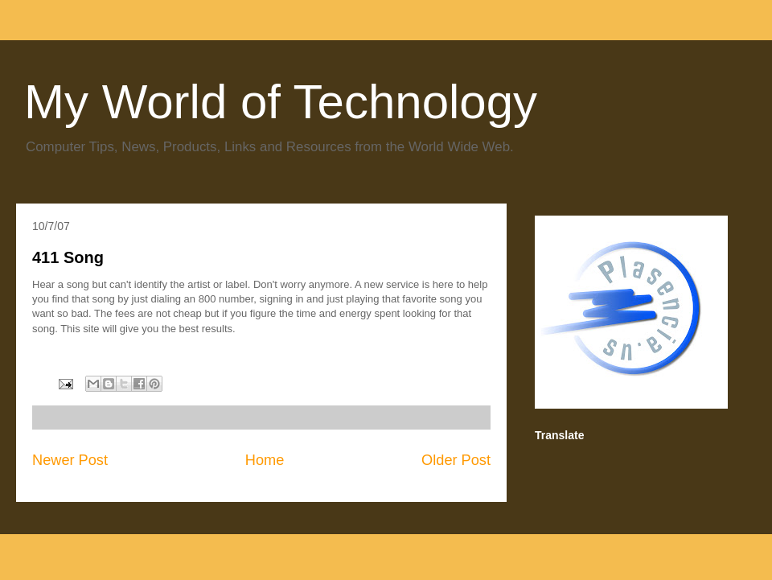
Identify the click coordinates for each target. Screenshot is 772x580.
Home (265, 460)
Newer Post (70, 460)
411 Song (68, 257)
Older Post (456, 460)
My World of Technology (280, 102)
